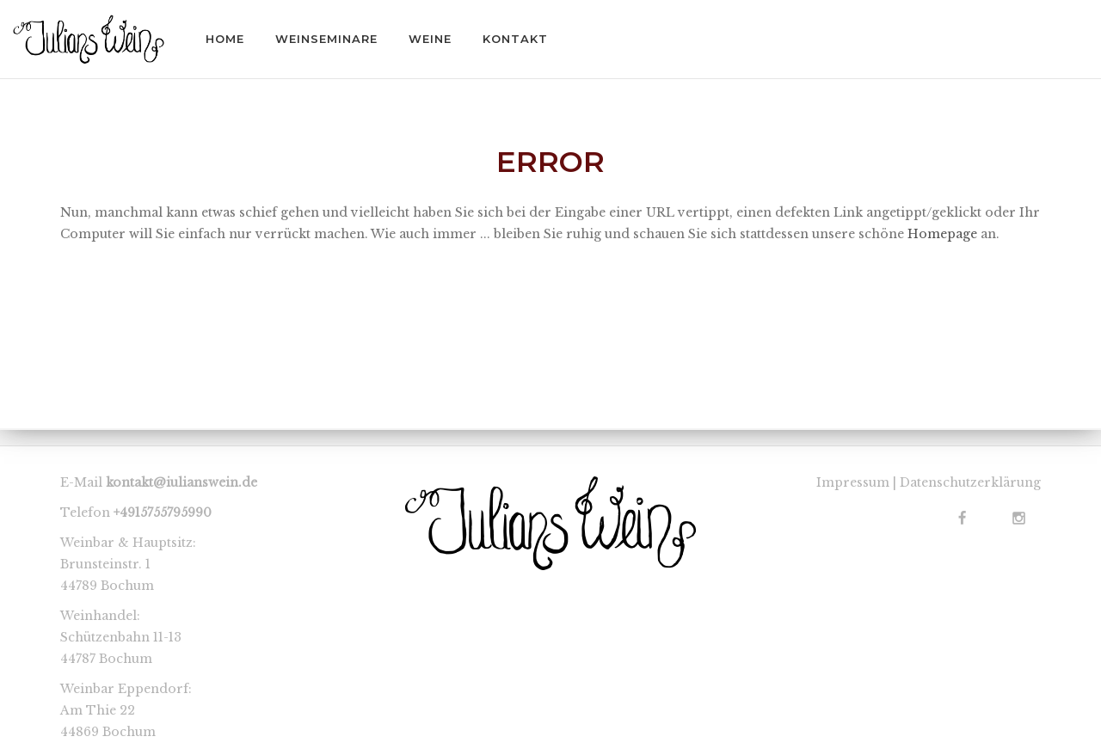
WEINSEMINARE (326, 39)
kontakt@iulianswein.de (181, 482)
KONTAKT (515, 39)
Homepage (942, 234)
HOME (225, 39)
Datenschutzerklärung (970, 482)
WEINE (430, 39)
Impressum (852, 482)
